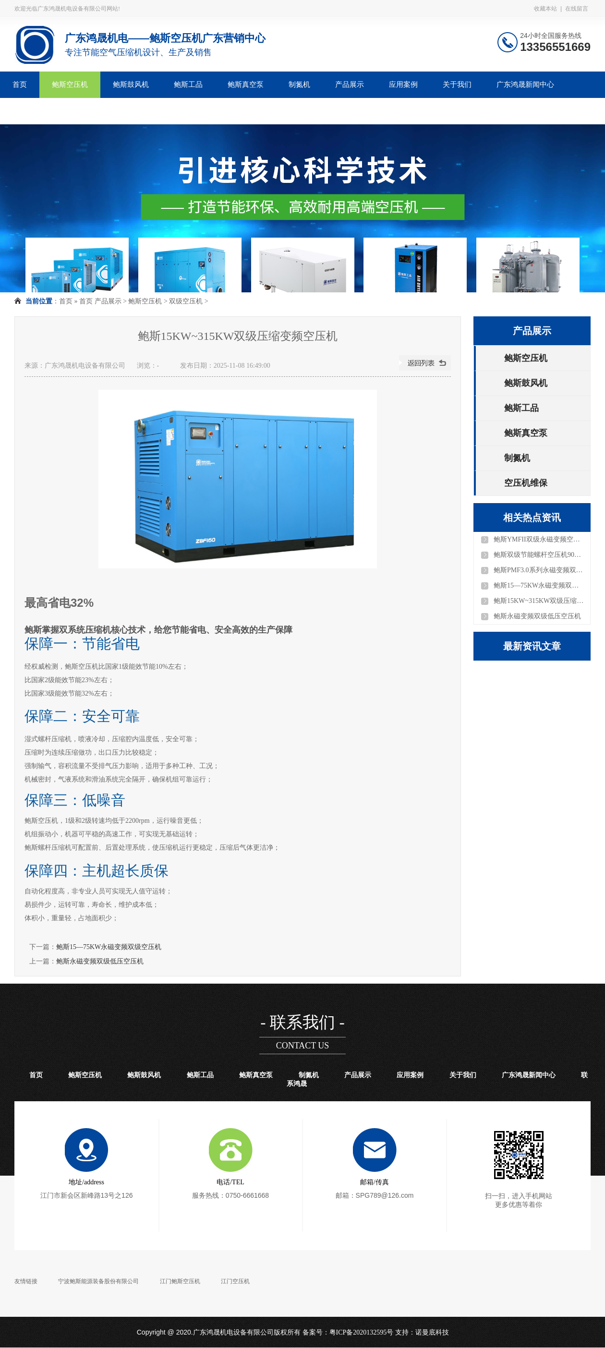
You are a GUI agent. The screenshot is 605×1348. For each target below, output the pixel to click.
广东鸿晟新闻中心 (525, 84)
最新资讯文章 (532, 646)
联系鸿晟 (26, 111)
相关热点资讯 (532, 517)
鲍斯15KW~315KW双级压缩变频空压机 (539, 600)
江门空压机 (235, 1281)
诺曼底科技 (432, 1332)
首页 (19, 84)
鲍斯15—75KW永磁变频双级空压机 (108, 947)
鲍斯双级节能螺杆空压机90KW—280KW (539, 554)
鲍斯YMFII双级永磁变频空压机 (539, 539)
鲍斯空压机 (70, 84)
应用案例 (403, 84)
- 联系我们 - (302, 1022)
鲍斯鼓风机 (131, 84)
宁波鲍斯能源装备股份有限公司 (98, 1281)
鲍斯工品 (188, 84)
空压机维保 (525, 483)
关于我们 (457, 84)
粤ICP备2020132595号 (361, 1332)
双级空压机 (186, 301)
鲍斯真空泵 (246, 84)
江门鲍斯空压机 (180, 1281)
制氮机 (299, 84)
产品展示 (349, 84)
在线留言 (576, 8)
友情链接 (25, 1281)
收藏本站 (545, 8)
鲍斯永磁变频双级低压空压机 (100, 961)
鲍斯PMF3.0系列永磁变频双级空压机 (539, 570)
